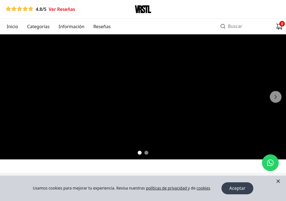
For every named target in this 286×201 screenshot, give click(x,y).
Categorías (38, 26)
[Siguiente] (276, 97)
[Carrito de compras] (279, 26)
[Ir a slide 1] (139, 152)
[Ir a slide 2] (146, 152)
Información (71, 26)
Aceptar (237, 188)
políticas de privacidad (167, 188)
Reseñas (102, 26)
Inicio (12, 26)
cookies (203, 188)
